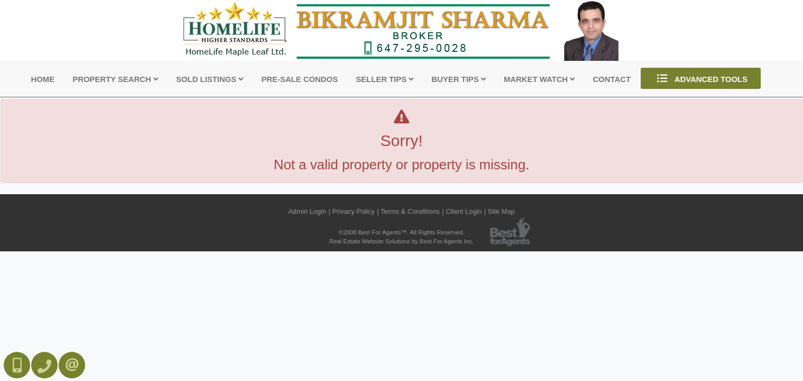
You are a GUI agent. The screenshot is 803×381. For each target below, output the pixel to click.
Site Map (501, 211)
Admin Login (307, 211)
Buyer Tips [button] (458, 79)
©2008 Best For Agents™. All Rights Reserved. (402, 232)
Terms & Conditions (410, 211)
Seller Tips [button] (384, 79)
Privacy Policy (353, 211)
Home (43, 79)
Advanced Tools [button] (700, 78)
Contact (612, 79)
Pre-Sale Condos (299, 79)
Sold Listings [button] (209, 79)
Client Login (464, 211)
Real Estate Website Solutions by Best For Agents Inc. (401, 241)
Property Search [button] (115, 79)
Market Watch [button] (539, 79)
